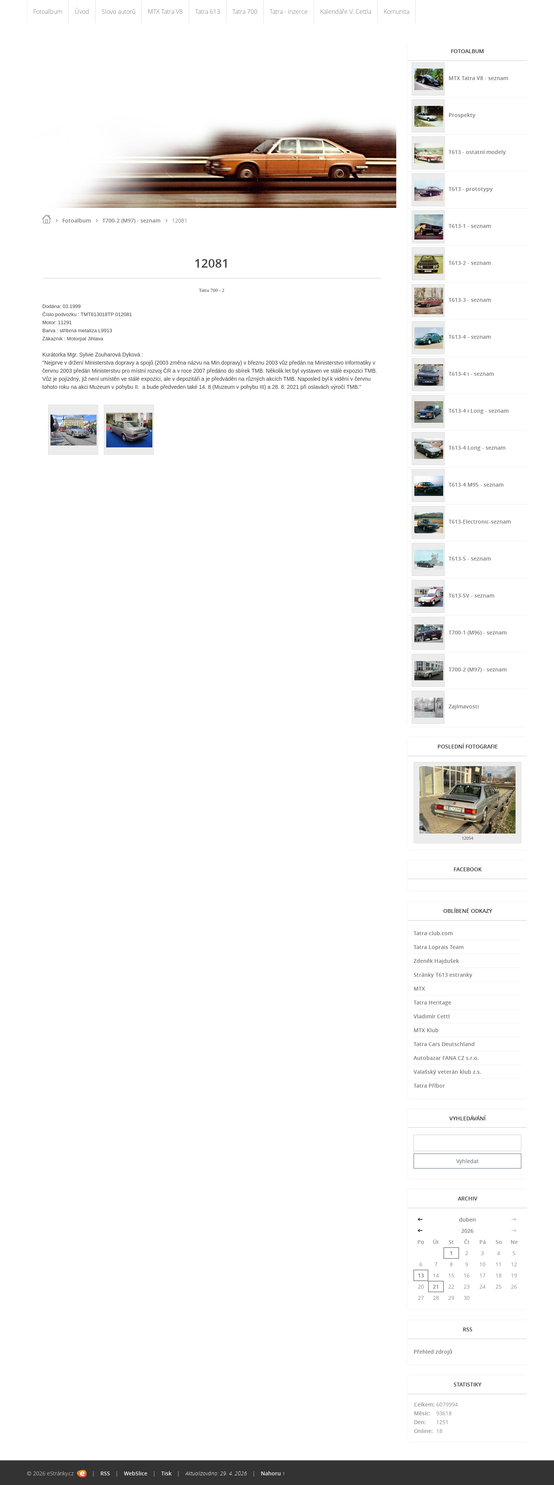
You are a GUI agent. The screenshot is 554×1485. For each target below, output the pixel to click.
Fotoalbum (47, 11)
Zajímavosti (464, 706)
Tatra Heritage (432, 1002)
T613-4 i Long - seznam (479, 410)
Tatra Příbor (429, 1085)
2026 (467, 1230)
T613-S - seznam (470, 558)
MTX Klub (426, 1030)
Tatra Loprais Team (439, 947)
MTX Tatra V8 (165, 11)
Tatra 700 (244, 11)
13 (421, 1275)
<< (421, 1219)
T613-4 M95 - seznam (476, 484)
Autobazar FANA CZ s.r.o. (446, 1057)
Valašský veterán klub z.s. (447, 1071)
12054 (467, 838)
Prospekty (462, 115)
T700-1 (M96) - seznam (478, 632)
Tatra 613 (207, 11)
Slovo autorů (118, 11)
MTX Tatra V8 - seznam (478, 78)
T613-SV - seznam (471, 595)
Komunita (396, 11)
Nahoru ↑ (273, 1473)
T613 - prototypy (471, 189)
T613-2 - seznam (470, 262)
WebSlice (135, 1473)
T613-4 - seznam (470, 336)
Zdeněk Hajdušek (436, 960)
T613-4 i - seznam (471, 373)
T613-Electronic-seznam (480, 521)
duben (467, 1219)
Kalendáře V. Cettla (345, 11)
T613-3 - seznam (470, 299)
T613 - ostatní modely (477, 152)
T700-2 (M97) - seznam (131, 220)
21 (436, 1286)
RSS (105, 1473)
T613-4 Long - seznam (477, 447)
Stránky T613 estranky (443, 974)
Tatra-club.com (433, 933)
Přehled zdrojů (433, 1351)
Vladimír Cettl (432, 1016)
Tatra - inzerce (289, 11)
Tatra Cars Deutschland (444, 1044)
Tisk (166, 1473)
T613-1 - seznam (470, 225)
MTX (419, 988)
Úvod (82, 11)
